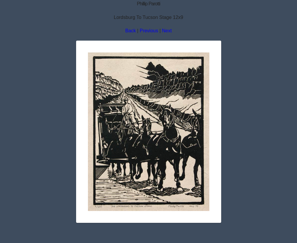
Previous (149, 30)
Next (167, 30)
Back (130, 30)
